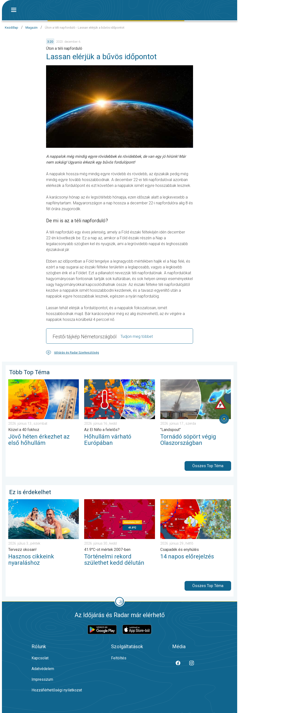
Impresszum (42, 679)
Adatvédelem (43, 668)
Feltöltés (118, 658)
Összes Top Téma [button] (207, 466)
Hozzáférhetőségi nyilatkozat (57, 690)
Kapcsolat (40, 658)
